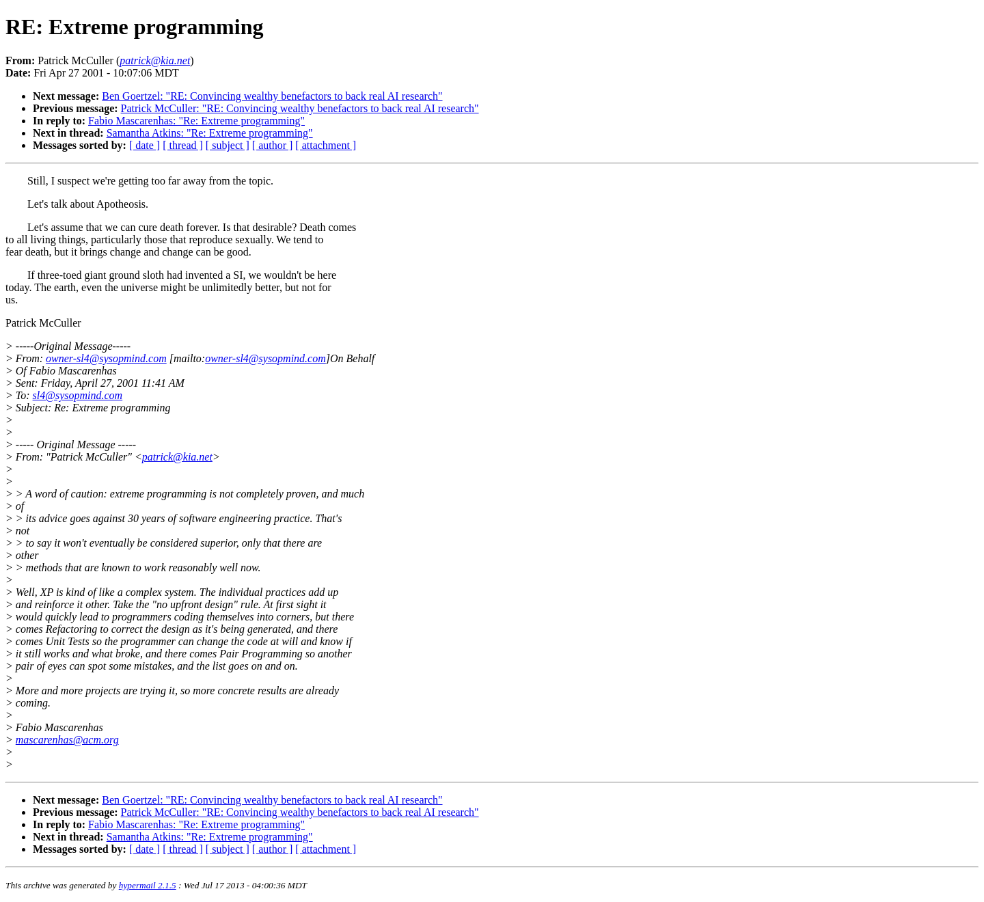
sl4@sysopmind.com (78, 395)
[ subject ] (227, 145)
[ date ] (144, 145)
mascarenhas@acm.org (67, 740)
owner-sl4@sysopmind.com (106, 358)
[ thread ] (183, 145)
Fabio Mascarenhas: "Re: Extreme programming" (196, 120)
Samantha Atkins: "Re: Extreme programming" (210, 133)
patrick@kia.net (177, 457)
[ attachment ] (325, 145)
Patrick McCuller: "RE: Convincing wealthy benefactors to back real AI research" (300, 108)
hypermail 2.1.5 (147, 885)
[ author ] (272, 145)
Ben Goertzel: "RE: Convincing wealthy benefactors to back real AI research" (272, 96)
